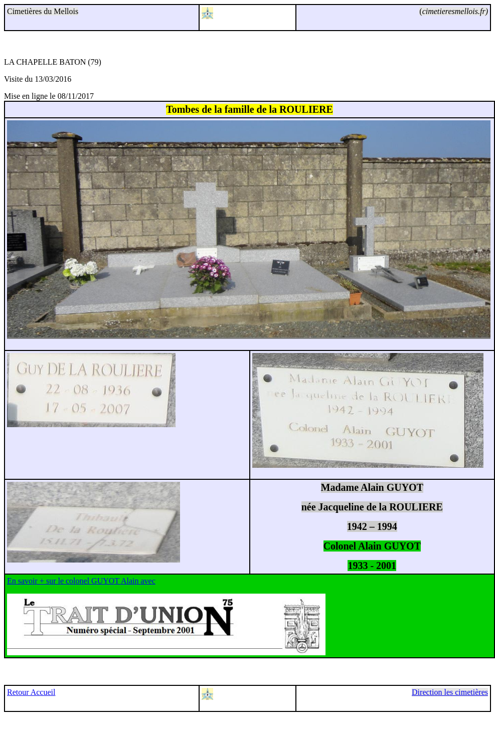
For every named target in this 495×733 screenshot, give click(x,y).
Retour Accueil (31, 692)
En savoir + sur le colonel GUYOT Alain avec (81, 581)
